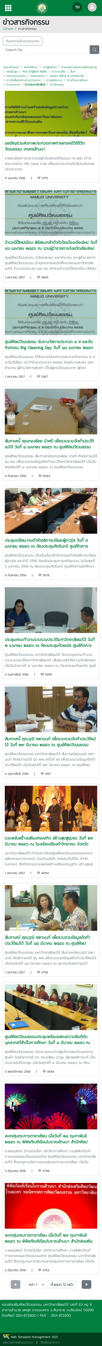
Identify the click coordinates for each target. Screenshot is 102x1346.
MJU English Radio (35, 71)
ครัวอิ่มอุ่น (12, 71)
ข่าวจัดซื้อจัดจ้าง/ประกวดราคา (24, 80)
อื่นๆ (72, 71)
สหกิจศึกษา (31, 67)
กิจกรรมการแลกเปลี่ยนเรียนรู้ (79, 67)
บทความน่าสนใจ (16, 76)
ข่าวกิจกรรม (57, 84)
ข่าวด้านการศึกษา (77, 80)
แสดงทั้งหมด (11, 67)
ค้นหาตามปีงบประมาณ (22, 41)
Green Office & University (67, 76)
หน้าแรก (8, 29)
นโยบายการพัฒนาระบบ (18, 1342)
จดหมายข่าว (38, 76)
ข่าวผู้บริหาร (50, 67)
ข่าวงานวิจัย (58, 71)
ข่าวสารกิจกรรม (27, 29)
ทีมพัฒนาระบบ (50, 1342)
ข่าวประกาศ (13, 84)
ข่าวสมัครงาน (54, 80)
